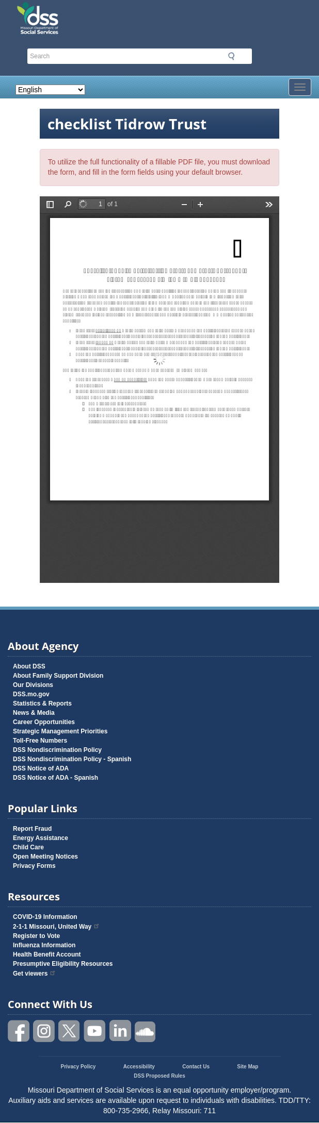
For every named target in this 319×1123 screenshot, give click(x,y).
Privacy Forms (34, 865)
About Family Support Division (58, 675)
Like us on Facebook (19, 1031)
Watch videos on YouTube (95, 1031)
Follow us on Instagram (44, 1031)
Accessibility (139, 1066)
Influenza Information (44, 945)
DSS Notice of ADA (41, 768)
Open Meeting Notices (45, 856)
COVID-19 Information (45, 916)
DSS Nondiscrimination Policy (57, 749)
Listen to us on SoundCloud (145, 1031)
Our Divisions (33, 685)
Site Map (247, 1066)
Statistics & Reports (42, 703)
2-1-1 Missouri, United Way (56, 926)
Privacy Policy (78, 1066)
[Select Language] (50, 90)
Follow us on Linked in (120, 1031)
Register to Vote (36, 936)
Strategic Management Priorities (60, 731)
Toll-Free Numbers (40, 740)
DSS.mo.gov (31, 694)
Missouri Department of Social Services (91, 11)
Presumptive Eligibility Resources (63, 963)
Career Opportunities (44, 722)
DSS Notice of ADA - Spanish (55, 777)
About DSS (29, 666)
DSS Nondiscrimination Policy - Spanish (72, 759)
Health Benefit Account (47, 954)
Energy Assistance (40, 838)
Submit (231, 56)
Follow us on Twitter (69, 1031)
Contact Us (196, 1066)
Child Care (28, 847)
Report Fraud (32, 828)
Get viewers (34, 973)
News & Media (34, 712)
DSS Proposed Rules (159, 1076)
